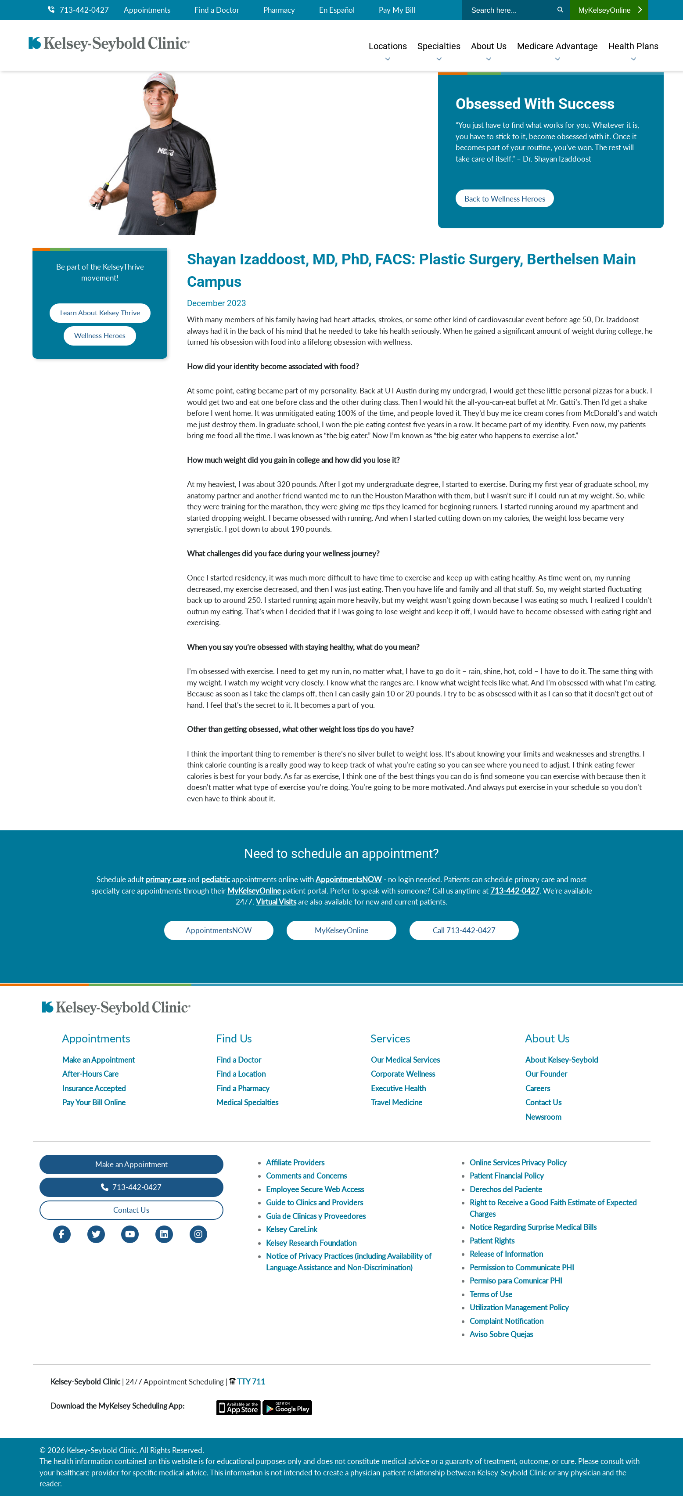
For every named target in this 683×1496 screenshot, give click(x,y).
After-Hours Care (90, 1073)
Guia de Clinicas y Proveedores (316, 1216)
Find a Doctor (216, 10)
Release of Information (506, 1253)
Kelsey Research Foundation (311, 1242)
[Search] (560, 10)
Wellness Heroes (100, 335)
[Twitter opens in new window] (96, 1233)
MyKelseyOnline (610, 10)
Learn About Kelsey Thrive (100, 312)
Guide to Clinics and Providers (314, 1202)
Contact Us (543, 1102)
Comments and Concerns (306, 1175)
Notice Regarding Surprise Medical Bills (533, 1227)
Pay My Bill (397, 10)
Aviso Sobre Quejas (501, 1334)
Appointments (147, 10)
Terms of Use (491, 1294)
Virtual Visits (276, 901)
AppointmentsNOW (349, 879)
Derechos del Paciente (506, 1189)
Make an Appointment (98, 1059)
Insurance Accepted (94, 1088)
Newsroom (543, 1116)
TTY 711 (247, 1381)
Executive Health (398, 1088)
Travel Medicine (396, 1102)
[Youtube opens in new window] (130, 1233)
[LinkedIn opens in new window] (164, 1233)
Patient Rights (492, 1240)
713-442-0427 (78, 10)
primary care (166, 879)
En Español (337, 10)
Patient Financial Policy (507, 1175)
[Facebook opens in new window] (62, 1233)
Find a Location (241, 1073)
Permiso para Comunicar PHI (516, 1280)
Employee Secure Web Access (315, 1189)
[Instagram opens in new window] (198, 1233)
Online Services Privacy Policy (518, 1162)
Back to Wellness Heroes (504, 198)
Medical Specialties (247, 1102)
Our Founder (546, 1073)
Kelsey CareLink (291, 1229)
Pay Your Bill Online (94, 1102)
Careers (537, 1088)
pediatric (215, 879)
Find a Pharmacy (243, 1088)
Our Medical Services (405, 1059)
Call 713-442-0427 (469, 930)
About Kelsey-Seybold (561, 1059)
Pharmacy (279, 10)
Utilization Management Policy (519, 1307)
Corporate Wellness (403, 1073)
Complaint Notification (506, 1321)
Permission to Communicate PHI (522, 1267)
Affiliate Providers (295, 1162)
